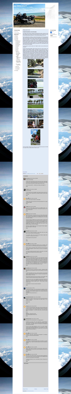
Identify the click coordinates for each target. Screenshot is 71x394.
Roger (27, 198)
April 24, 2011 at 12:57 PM (33, 354)
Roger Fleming (16, 31)
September (17, 44)
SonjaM (27, 206)
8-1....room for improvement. (18, 64)
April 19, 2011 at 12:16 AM (34, 178)
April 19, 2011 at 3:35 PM (32, 206)
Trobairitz (27, 189)
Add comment (26, 363)
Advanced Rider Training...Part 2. (18, 62)
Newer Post (25, 389)
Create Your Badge (52, 33)
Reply (27, 186)
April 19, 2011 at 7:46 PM (33, 243)
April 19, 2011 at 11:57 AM (33, 198)
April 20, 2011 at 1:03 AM (33, 256)
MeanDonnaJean (28, 318)
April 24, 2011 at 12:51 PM (33, 333)
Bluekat (27, 213)
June (17, 48)
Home (36, 389)
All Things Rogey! (20, 6)
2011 (16, 39)
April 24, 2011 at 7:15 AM (35, 318)
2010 (16, 70)
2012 (16, 38)
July (16, 47)
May (16, 49)
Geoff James (28, 178)
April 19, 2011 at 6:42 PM (32, 213)
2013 (16, 37)
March (17, 66)
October (17, 43)
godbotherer (28, 256)
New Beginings (18, 53)
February (17, 67)
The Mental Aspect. (17, 55)
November (17, 42)
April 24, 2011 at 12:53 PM (33, 339)
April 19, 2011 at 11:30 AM (33, 189)
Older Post (46, 389)
